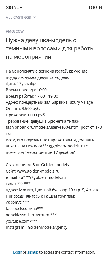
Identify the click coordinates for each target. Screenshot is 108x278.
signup (33, 252)
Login (95, 7)
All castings (21, 17)
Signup (14, 7)
